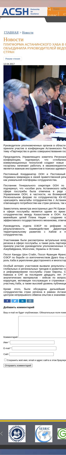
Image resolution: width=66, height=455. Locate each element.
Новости (27, 32)
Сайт (6, 358)
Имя (6, 346)
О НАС (52, 15)
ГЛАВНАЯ (11, 32)
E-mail (7, 352)
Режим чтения (12, 58)
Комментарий (10, 341)
